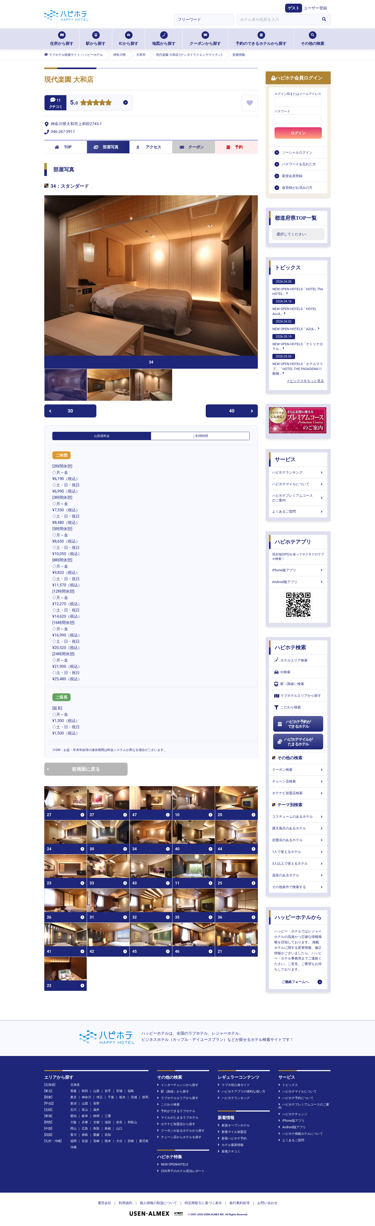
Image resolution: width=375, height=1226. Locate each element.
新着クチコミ (229, 1151)
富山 (85, 1110)
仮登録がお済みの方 (297, 188)
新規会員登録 (292, 176)
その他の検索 (312, 38)
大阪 (73, 1122)
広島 (85, 1128)
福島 (131, 1091)
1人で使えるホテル (298, 852)
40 (241, 411)
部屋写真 (106, 147)
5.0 (74, 103)
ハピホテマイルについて (298, 484)
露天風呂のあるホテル (298, 828)
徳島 (85, 1135)
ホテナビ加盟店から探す (176, 1124)
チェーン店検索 (298, 781)
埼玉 (99, 1097)
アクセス (148, 147)
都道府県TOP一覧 (296, 218)
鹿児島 (143, 1141)
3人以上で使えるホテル (298, 863)
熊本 (108, 1141)
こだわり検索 (287, 707)
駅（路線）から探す (173, 1091)
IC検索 (282, 672)
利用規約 (125, 1203)
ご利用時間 (200, 436)
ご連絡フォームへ (295, 982)
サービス (285, 459)
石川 (73, 1110)
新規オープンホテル (234, 1125)
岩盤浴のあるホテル (298, 840)
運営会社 (104, 1203)
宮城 (119, 1091)
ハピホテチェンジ (292, 1114)
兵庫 (85, 1122)
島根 (108, 1128)
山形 (96, 1091)
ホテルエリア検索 (291, 660)
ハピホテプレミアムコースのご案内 (298, 498)
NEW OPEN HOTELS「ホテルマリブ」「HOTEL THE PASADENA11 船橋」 (297, 364)
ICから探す (128, 38)
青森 (73, 1091)
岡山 (73, 1128)
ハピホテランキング (298, 472)
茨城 (134, 1097)
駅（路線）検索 (289, 684)
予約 (235, 147)
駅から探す (95, 38)
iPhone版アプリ (298, 570)
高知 (108, 1135)
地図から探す (164, 38)
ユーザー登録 (315, 8)
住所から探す (61, 38)
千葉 (111, 1097)
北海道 (75, 1085)
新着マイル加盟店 (232, 1132)
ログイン (298, 133)
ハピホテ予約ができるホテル (293, 724)
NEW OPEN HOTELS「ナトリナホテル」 (297, 342)
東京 (73, 1097)
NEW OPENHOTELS (172, 1164)
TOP (63, 147)
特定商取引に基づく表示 (203, 1203)
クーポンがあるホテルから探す (181, 1130)
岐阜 (85, 1116)
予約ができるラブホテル (176, 1111)
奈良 (119, 1122)
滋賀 (108, 1122)
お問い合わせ (267, 1203)
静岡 (96, 1116)
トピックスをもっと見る (305, 381)
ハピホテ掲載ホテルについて (300, 1134)
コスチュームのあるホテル (298, 816)
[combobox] (277, 19)
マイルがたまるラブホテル (177, 1117)
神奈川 (86, 1097)
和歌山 (132, 1122)
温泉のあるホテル (298, 875)
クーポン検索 (298, 770)
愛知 (73, 1116)
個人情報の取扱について (158, 1203)
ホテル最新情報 (230, 1145)
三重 (108, 1116)
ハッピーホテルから (298, 917)
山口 (119, 1128)
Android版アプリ (298, 582)
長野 (96, 1103)
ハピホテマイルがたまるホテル (294, 741)
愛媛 (96, 1135)
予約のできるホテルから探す (261, 38)
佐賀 (85, 1141)
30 (61, 411)
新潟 (73, 1103)
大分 (119, 1141)
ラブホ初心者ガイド (234, 1085)
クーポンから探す (205, 38)
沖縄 (73, 1147)
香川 (73, 1135)
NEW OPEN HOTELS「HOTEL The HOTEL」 (297, 287)
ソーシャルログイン (297, 152)
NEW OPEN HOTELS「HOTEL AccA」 (294, 307)
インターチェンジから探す (177, 1085)
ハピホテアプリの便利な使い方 (241, 1091)
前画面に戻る (73, 769)
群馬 (145, 1097)
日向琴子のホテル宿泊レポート (181, 1171)
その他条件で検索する (298, 887)
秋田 (85, 1091)
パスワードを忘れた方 (299, 164)
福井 (96, 1110)
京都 (96, 1122)
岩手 (108, 1091)
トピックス (288, 267)
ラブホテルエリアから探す (297, 696)
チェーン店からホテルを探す (179, 1137)
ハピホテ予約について (296, 1098)
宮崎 (131, 1141)
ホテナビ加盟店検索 (298, 793)
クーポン (192, 147)
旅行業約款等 (239, 1203)
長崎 (96, 1141)
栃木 (122, 1097)
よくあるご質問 (298, 511)
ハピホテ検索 (290, 647)
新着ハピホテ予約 (232, 1138)
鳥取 (96, 1128)
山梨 (85, 1103)
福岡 (73, 1141)
